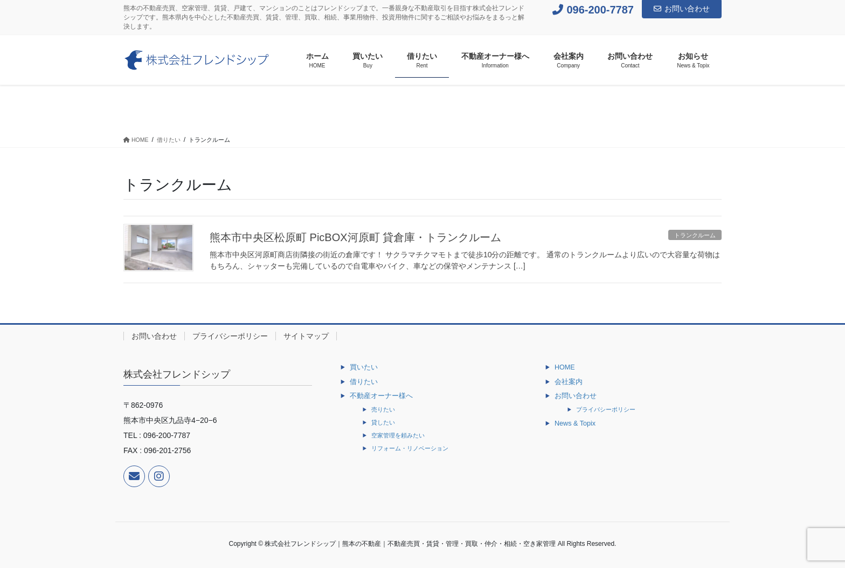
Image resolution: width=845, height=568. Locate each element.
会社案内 (569, 382)
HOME (565, 367)
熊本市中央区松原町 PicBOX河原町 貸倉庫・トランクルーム (355, 237)
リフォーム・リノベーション (409, 448)
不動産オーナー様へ (381, 396)
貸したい (383, 422)
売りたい (383, 409)
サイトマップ (306, 336)
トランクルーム (695, 235)
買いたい (364, 367)
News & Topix (575, 423)
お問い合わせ (682, 8)
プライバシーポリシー (230, 336)
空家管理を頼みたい (398, 435)
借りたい (364, 382)
